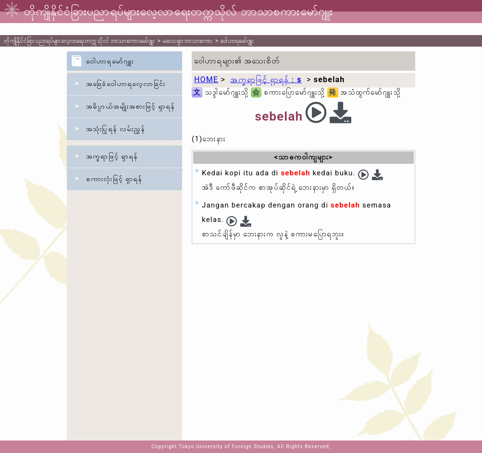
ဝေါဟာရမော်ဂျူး (237, 40)
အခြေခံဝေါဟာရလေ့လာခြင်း (125, 83)
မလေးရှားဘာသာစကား (188, 40)
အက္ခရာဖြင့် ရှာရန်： (265, 79)
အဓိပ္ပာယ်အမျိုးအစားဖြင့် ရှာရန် (130, 106)
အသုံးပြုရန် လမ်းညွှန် (115, 129)
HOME (206, 79)
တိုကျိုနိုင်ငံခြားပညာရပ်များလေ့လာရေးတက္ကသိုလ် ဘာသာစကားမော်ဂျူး (79, 40)
